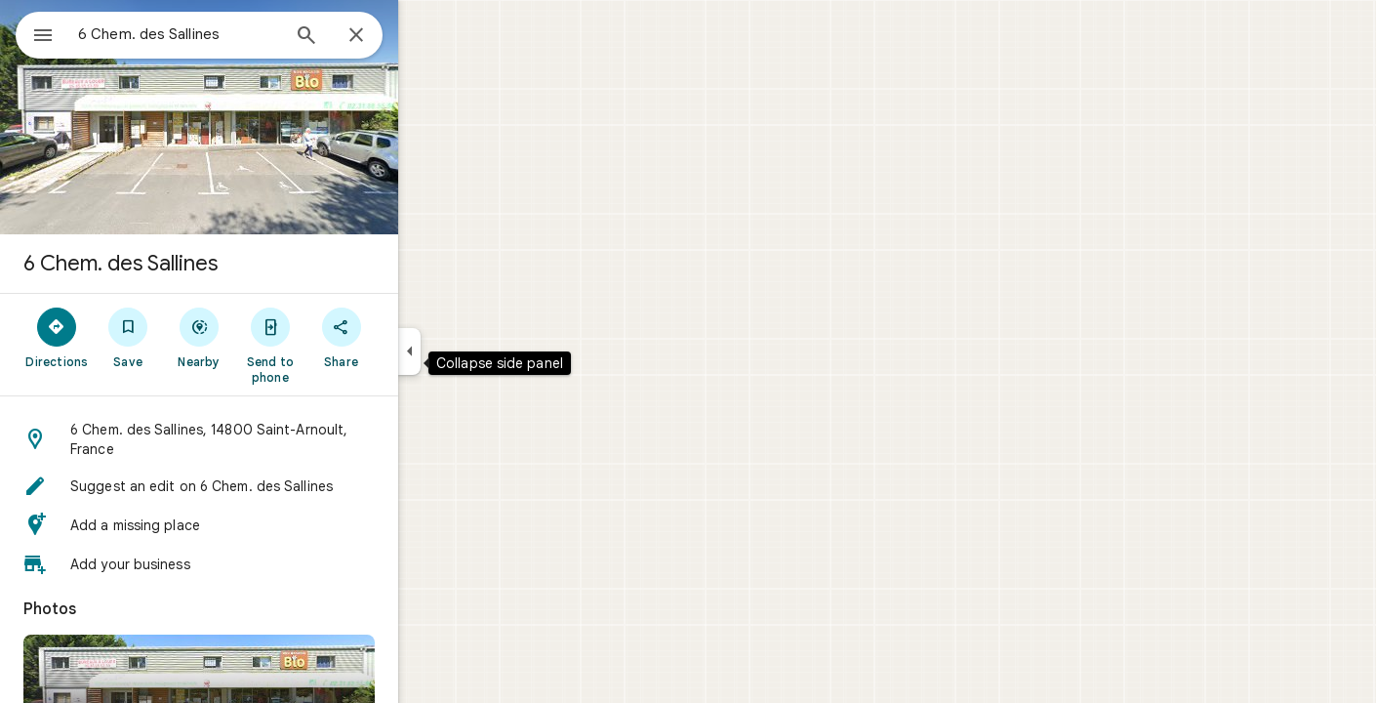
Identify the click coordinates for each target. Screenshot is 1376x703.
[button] (269, 439)
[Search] (376, 37)
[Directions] (127, 337)
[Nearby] (269, 337)
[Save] (198, 337)
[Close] (426, 36)
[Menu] (35, 33)
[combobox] (229, 34)
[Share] (411, 337)
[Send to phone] (340, 345)
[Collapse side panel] (479, 351)
